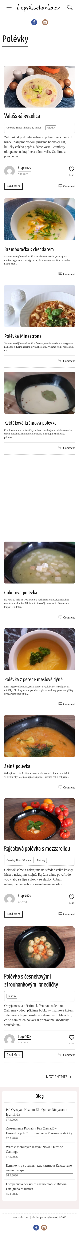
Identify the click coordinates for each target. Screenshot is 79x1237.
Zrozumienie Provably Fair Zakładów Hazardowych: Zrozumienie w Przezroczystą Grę (39, 1131)
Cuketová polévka (20, 592)
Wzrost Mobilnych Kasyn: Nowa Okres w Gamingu (34, 1149)
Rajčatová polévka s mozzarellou (37, 849)
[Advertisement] (39, 498)
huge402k (24, 168)
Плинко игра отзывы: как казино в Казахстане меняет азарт (39, 1168)
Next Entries (56, 1077)
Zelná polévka (17, 766)
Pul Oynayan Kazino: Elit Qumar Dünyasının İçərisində (36, 1112)
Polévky (51, 127)
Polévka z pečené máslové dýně (33, 679)
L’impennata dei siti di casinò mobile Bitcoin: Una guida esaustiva (37, 1186)
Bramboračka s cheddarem (29, 249)
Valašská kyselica (22, 116)
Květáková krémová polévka (30, 423)
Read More (13, 186)
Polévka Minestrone (23, 336)
